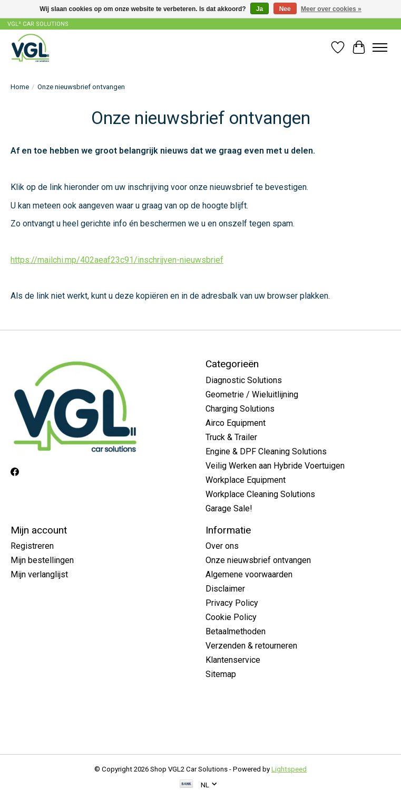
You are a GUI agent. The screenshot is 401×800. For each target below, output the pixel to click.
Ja (259, 9)
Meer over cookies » (331, 9)
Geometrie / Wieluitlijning (252, 394)
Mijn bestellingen (42, 560)
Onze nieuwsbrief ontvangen (258, 560)
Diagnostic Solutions (244, 380)
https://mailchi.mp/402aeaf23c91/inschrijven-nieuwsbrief (117, 260)
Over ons (222, 546)
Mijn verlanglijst (39, 574)
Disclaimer (225, 589)
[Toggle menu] (379, 47)
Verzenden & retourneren (251, 646)
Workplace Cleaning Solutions (260, 494)
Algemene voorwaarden (249, 574)
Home (20, 87)
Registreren (32, 546)
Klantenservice (233, 660)
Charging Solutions (240, 409)
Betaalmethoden (236, 631)
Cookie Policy (231, 617)
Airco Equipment (236, 423)
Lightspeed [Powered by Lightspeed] (289, 769)
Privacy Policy (232, 603)
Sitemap (221, 674)
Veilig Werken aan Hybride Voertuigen (275, 466)
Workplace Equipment (246, 480)
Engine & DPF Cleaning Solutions (266, 451)
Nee (285, 9)
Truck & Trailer (231, 437)
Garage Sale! (229, 508)
